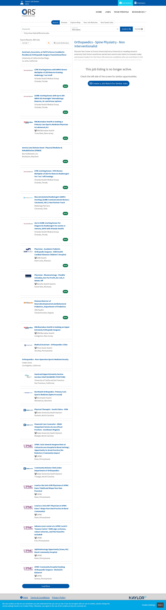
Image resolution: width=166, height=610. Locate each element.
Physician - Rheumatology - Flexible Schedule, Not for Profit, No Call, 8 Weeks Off (49, 278)
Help (24, 597)
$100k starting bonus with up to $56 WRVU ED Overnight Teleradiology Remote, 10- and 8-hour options (49, 98)
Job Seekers (125, 2)
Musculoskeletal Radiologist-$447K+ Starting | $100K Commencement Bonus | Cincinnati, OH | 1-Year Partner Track (51, 200)
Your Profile (121, 12)
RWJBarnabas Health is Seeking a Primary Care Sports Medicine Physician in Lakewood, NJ (51, 124)
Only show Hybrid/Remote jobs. (36, 33)
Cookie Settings (148, 605)
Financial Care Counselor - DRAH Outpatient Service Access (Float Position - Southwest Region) (48, 427)
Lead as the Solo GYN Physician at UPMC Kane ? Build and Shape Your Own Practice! (51, 488)
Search (55, 22)
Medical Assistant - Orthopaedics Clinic (51, 344)
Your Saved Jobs (107, 22)
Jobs (108, 12)
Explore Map (75, 22)
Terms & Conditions (40, 597)
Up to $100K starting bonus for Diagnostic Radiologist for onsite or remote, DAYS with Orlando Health (49, 226)
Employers (139, 2)
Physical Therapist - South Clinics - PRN (51, 409)
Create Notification (61, 43)
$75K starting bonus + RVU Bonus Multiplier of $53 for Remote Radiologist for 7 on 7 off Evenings (51, 174)
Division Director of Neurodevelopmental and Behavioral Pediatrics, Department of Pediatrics (50, 304)
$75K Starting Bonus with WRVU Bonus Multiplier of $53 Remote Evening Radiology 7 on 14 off (50, 72)
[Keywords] (46, 29)
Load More (46, 586)
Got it (160, 605)
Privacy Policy (58, 597)
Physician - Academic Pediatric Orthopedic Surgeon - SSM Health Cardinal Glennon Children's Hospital (50, 252)
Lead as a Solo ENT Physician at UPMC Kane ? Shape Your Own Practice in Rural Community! (51, 508)
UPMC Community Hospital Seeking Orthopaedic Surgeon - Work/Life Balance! (49, 570)
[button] (139, 29)
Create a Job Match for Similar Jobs (109, 83)
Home (99, 12)
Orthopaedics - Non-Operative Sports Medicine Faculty (45, 359)
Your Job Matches (91, 22)
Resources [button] (138, 12)
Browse (64, 22)
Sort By (24, 43)
